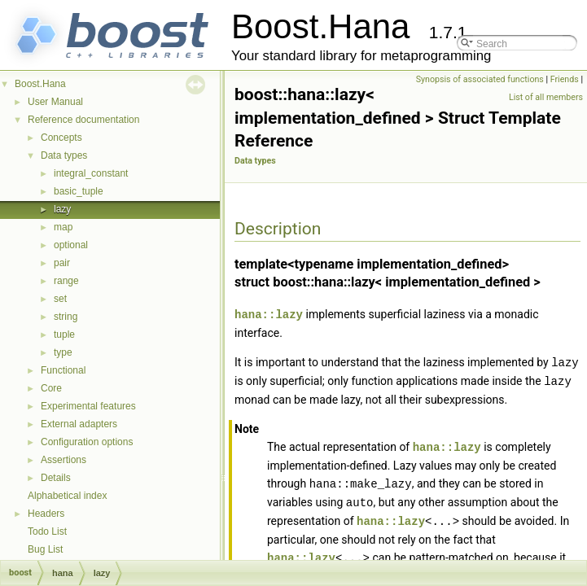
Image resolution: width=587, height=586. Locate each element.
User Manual (55, 101)
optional (71, 245)
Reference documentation (83, 119)
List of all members (546, 97)
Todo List (47, 531)
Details (56, 477)
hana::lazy (268, 313)
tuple (64, 334)
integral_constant (91, 173)
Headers (46, 513)
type (63, 352)
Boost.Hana (40, 84)
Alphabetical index (67, 495)
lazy (62, 209)
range (66, 280)
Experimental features (88, 406)
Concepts (61, 137)
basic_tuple (78, 191)
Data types (64, 155)
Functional (63, 370)
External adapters (79, 424)
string (65, 316)
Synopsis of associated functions (480, 79)
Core (51, 388)
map (63, 227)
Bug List (45, 549)
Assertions (63, 460)
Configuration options (87, 442)
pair (62, 263)
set (60, 298)
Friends (564, 79)
